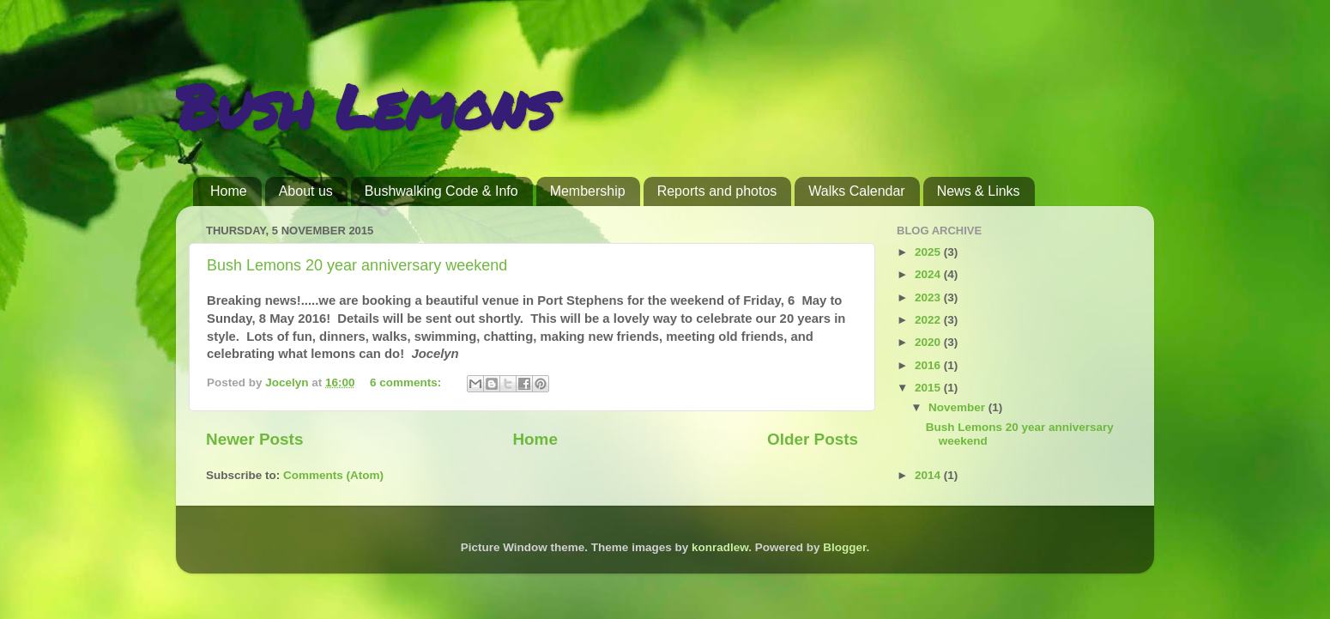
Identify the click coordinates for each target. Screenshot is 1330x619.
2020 (929, 342)
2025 (929, 252)
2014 (929, 475)
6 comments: (407, 382)
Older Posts (812, 439)
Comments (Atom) (333, 475)
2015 (929, 387)
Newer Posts (254, 439)
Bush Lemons (364, 106)
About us (306, 191)
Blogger (844, 547)
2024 (929, 274)
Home (228, 191)
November (958, 407)
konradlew (720, 547)
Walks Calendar (856, 191)
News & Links (978, 191)
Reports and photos (717, 191)
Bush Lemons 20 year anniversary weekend (357, 265)
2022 (929, 319)
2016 (929, 365)
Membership (588, 191)
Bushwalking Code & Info (441, 191)
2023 (929, 297)
